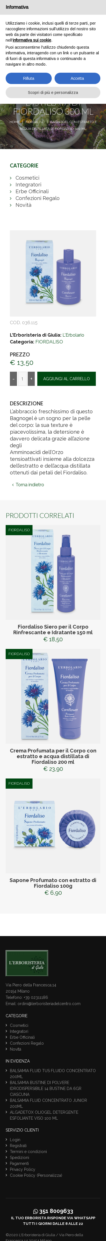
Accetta (77, 78)
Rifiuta (28, 78)
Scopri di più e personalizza (53, 92)
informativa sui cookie (32, 40)
